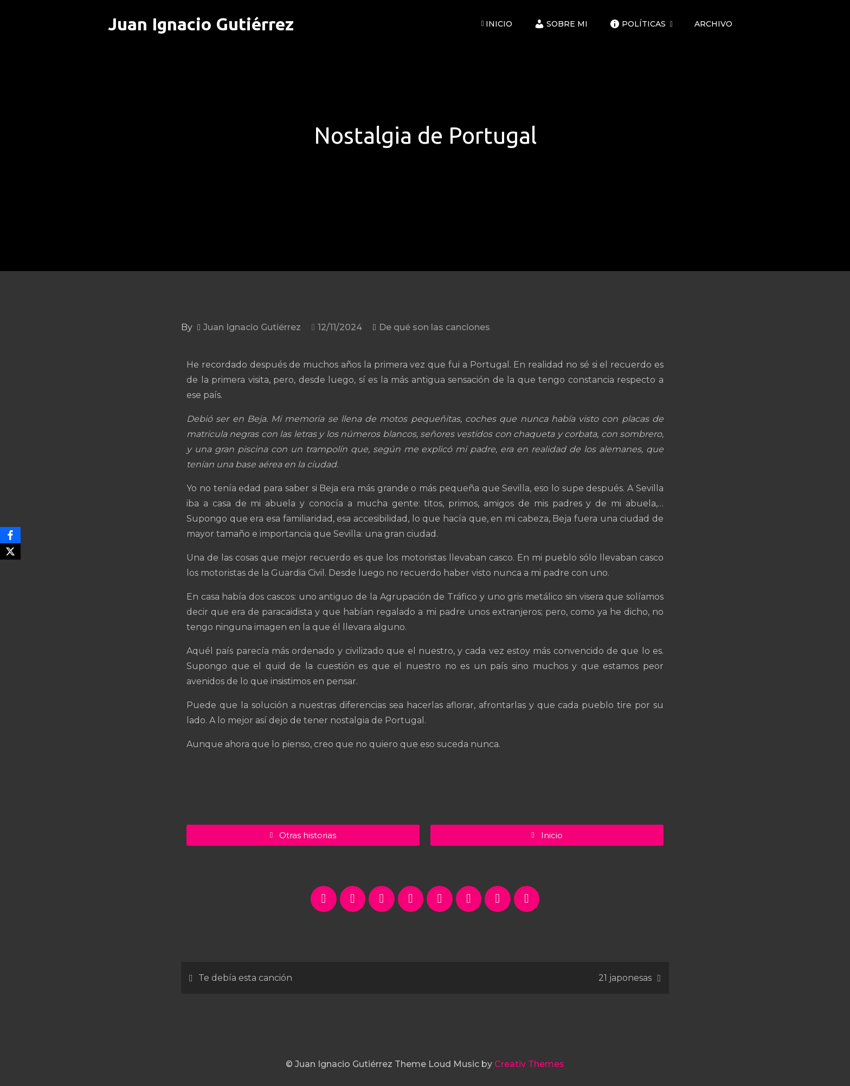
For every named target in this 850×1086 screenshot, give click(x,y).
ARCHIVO (713, 24)
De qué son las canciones (434, 327)
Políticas (637, 23)
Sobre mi (561, 23)
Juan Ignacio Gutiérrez (201, 24)
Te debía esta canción (245, 978)
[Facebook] (10, 535)
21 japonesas (625, 978)
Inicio (496, 24)
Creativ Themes (529, 1064)
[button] (547, 835)
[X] (10, 551)
